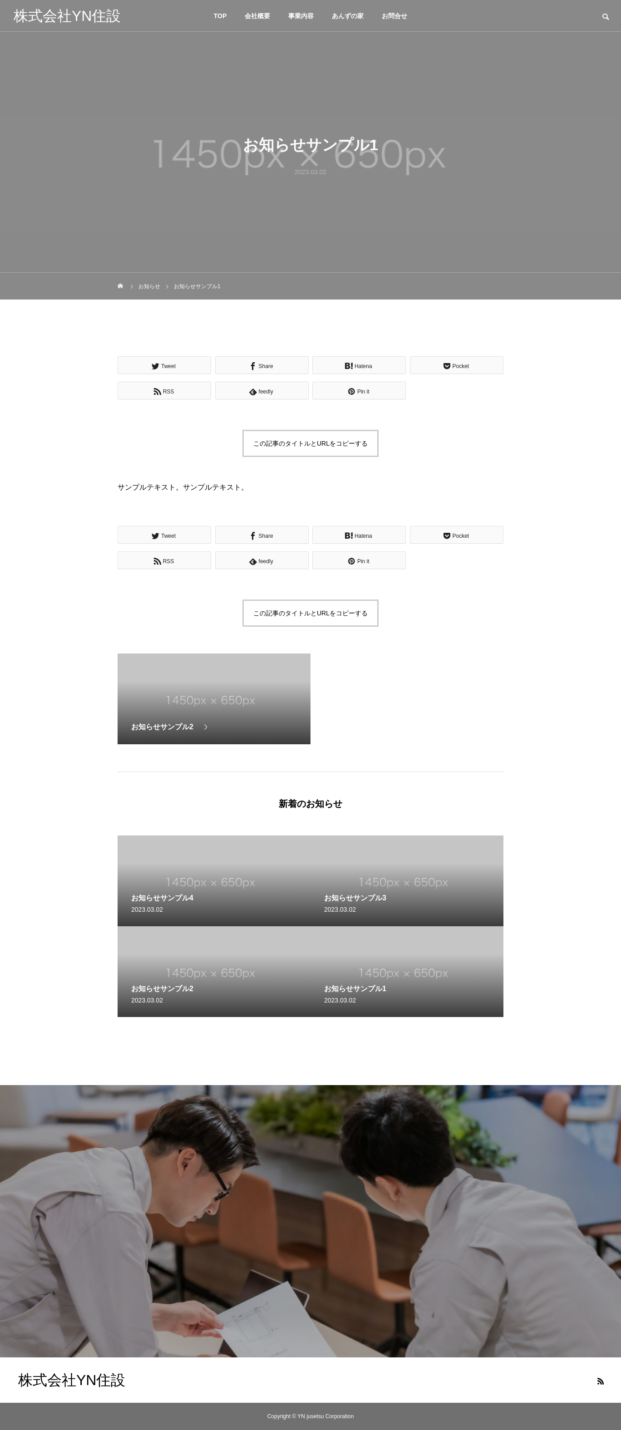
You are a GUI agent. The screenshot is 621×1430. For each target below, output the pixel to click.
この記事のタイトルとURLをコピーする (310, 443)
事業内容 (301, 16)
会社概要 (257, 16)
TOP (220, 16)
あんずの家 (348, 16)
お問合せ (394, 16)
